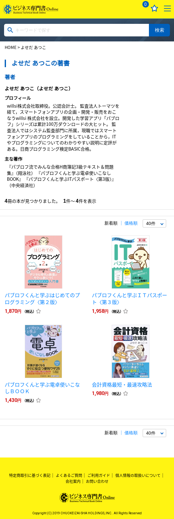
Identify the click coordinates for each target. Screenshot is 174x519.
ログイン (128, 8)
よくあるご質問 (69, 475)
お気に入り (154, 8)
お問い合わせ (97, 481)
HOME (11, 47)
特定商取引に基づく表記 (29, 475)
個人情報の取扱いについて (138, 475)
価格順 (131, 223)
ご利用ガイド (98, 475)
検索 (159, 30)
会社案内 (73, 481)
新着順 (111, 223)
